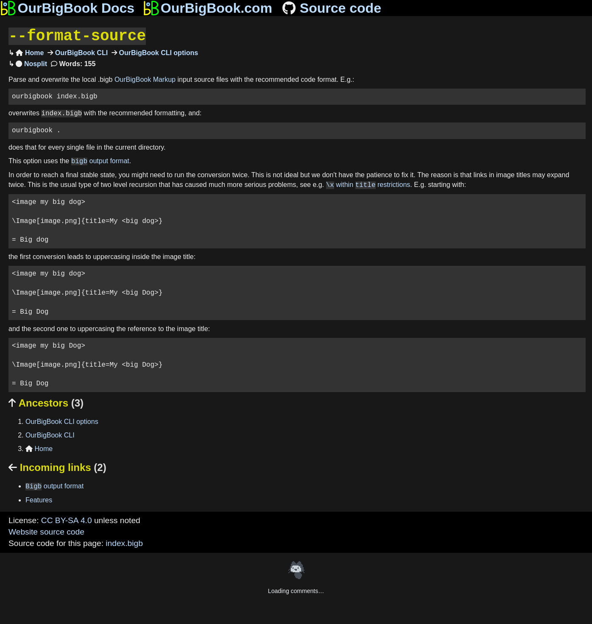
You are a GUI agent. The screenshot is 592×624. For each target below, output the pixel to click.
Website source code (46, 530)
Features (38, 499)
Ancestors (46, 402)
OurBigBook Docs (67, 8)
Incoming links (57, 466)
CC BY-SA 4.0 (66, 519)
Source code (331, 8)
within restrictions (368, 184)
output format (100, 160)
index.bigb (124, 542)
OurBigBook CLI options (157, 52)
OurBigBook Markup (145, 78)
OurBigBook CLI (80, 52)
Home (30, 52)
